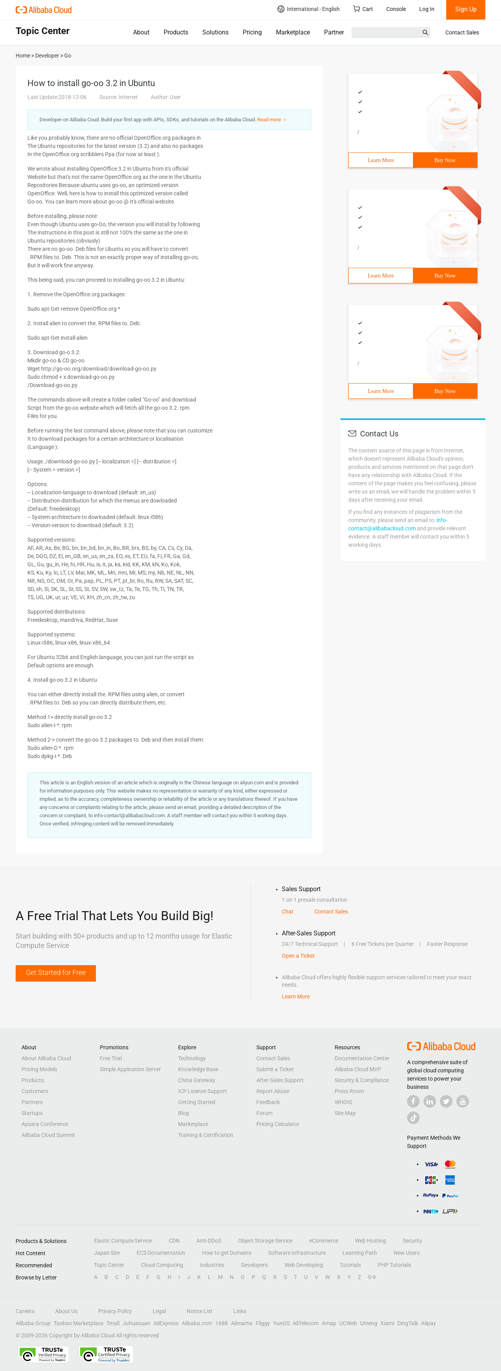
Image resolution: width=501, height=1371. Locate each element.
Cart (363, 8)
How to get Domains (226, 1253)
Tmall (112, 1323)
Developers (254, 1265)
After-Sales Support (280, 1080)
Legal (159, 1311)
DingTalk (407, 1323)
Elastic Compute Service (123, 1241)
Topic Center (109, 1265)
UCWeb (348, 1323)
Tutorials (350, 1265)
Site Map (345, 1113)
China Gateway (196, 1080)
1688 (221, 1323)
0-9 (372, 1277)
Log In (426, 9)
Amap (329, 1323)
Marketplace (293, 32)
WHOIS (343, 1102)
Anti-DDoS (208, 1241)
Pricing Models (39, 1069)
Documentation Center (362, 1058)
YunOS (281, 1323)
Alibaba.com (197, 1323)
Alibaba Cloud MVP (358, 1069)
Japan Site (107, 1253)
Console (396, 9)
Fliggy (263, 1323)
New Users (407, 1253)
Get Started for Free (56, 972)
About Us (66, 1311)
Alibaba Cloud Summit (48, 1135)
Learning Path (359, 1253)
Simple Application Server (130, 1069)
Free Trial (111, 1058)
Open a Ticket (298, 956)
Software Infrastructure (297, 1253)
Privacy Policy (115, 1311)
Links (239, 1311)
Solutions (215, 32)
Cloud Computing (162, 1265)
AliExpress (165, 1323)
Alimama (241, 1323)
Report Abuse (272, 1091)
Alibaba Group (33, 1323)
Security (412, 1241)
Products (176, 32)
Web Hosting (370, 1241)
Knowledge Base (198, 1069)
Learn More (381, 160)
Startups (32, 1113)
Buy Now (445, 160)
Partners (335, 32)
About (141, 32)
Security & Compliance (362, 1080)
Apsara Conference (45, 1124)
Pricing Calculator (277, 1124)
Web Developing (304, 1265)
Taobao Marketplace (78, 1323)
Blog (183, 1113)
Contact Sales (462, 32)
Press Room (349, 1091)
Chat (288, 911)
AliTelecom (306, 1323)
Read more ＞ (272, 120)
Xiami (387, 1323)
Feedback (268, 1102)
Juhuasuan (136, 1323)
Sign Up (466, 9)
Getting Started (196, 1102)
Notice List (200, 1311)
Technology (192, 1058)
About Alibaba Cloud (46, 1058)
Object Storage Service (265, 1241)
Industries (212, 1265)
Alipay (428, 1323)
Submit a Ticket (275, 1069)
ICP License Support (202, 1091)
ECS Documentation (161, 1253)
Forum (264, 1113)
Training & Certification (205, 1135)
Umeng (368, 1323)
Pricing (252, 32)
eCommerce (323, 1241)
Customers (35, 1091)
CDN (174, 1241)
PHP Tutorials (394, 1265)
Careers (25, 1311)
